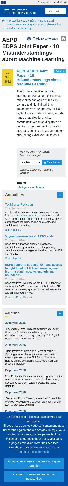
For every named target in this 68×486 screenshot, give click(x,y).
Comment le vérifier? (52, 2)
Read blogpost (13, 258)
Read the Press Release (19, 297)
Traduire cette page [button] (45, 38)
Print (63, 38)
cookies (48, 447)
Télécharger (52, 162)
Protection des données (22, 20)
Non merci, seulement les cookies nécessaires (34, 476)
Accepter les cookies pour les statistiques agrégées (34, 463)
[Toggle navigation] (7, 11)
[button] (29, 38)
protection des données (33, 451)
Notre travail (47, 20)
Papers (59, 71)
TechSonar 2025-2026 (27, 215)
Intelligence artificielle (30, 187)
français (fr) (54, 11)
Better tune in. (13, 229)
